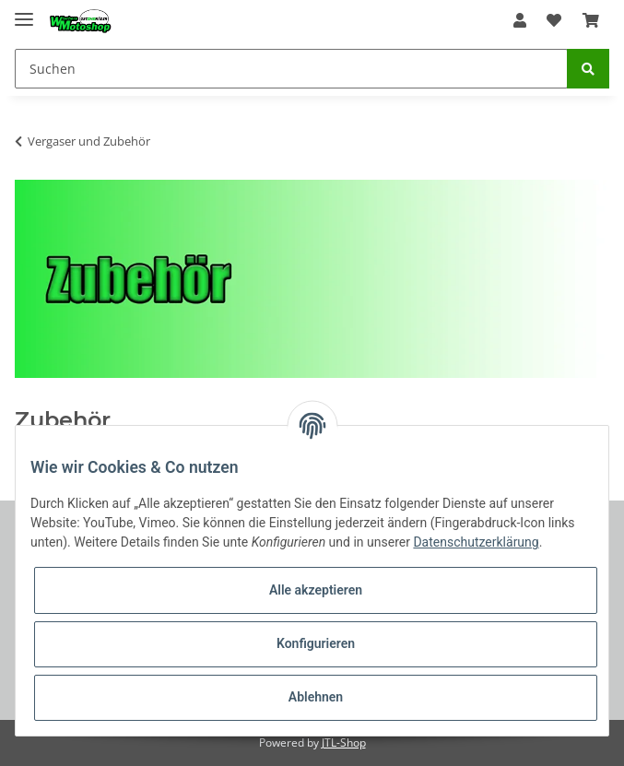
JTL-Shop (344, 742)
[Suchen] (291, 68)
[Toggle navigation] (24, 11)
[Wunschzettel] (553, 20)
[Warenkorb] (590, 20)
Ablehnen (315, 696)
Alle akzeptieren (315, 590)
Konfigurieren (316, 643)
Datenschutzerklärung (475, 542)
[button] (519, 20)
